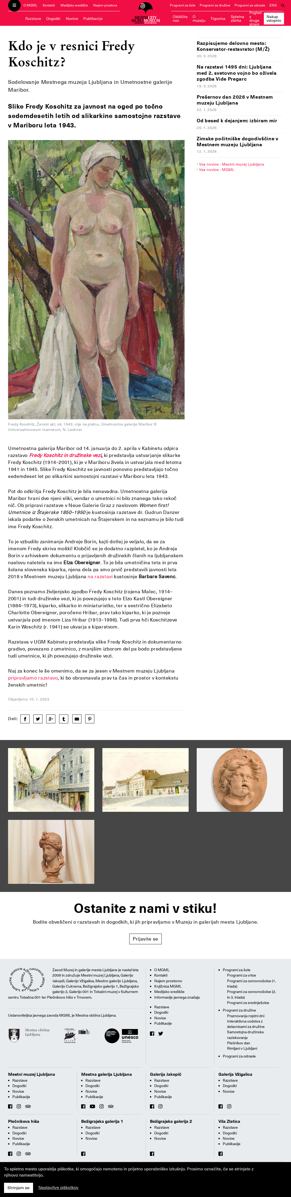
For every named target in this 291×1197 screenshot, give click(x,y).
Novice (72, 18)
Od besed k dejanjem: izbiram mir (237, 120)
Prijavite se (145, 939)
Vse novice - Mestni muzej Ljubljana (231, 164)
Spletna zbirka (237, 18)
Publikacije (93, 18)
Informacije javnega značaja (177, 997)
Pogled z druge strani (255, 18)
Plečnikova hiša (23, 1121)
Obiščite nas (180, 18)
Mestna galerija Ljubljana (106, 1074)
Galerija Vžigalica (235, 1074)
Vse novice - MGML (217, 169)
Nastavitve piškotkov (58, 1187)
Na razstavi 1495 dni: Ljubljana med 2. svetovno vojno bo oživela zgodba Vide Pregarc (236, 73)
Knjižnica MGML (168, 986)
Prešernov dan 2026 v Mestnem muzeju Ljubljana (235, 100)
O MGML (30, 5)
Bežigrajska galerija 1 (102, 1121)
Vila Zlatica (229, 1121)
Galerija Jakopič (165, 1074)
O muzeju (199, 18)
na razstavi (101, 576)
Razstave (33, 18)
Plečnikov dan (238, 1043)
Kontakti (49, 5)
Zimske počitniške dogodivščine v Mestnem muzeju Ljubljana (237, 141)
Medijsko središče (74, 5)
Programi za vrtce (241, 975)
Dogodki (53, 18)
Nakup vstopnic (274, 18)
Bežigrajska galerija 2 (171, 1121)
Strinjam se (19, 1188)
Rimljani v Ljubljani (242, 1048)
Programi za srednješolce (248, 1002)
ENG (273, 5)
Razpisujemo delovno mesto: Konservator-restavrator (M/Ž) (233, 46)
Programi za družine (215, 5)
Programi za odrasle (250, 5)
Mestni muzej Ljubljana (31, 1074)
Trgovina (217, 18)
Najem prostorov (168, 980)
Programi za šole (182, 5)
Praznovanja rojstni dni (245, 1015)
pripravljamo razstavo (33, 678)
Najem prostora (105, 5)
